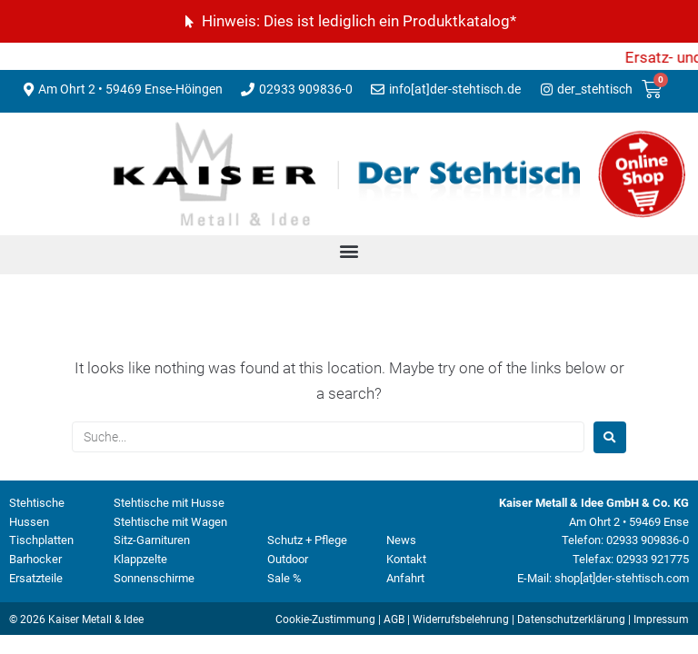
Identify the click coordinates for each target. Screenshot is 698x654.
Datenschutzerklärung (571, 619)
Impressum (661, 619)
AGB (394, 619)
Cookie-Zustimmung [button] (325, 619)
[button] (349, 250)
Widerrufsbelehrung (461, 619)
